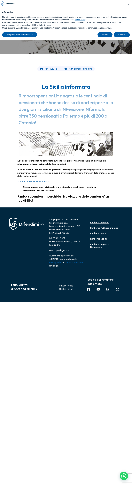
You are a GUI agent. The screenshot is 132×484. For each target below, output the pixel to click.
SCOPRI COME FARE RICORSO (33, 181)
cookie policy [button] (80, 20)
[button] (123, 475)
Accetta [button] (121, 35)
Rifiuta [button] (105, 35)
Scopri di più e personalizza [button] (20, 35)
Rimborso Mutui (98, 233)
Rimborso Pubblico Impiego (104, 227)
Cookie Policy (66, 289)
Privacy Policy (56, 262)
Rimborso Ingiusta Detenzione (99, 245)
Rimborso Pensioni (99, 222)
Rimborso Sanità (98, 238)
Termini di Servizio (74, 262)
